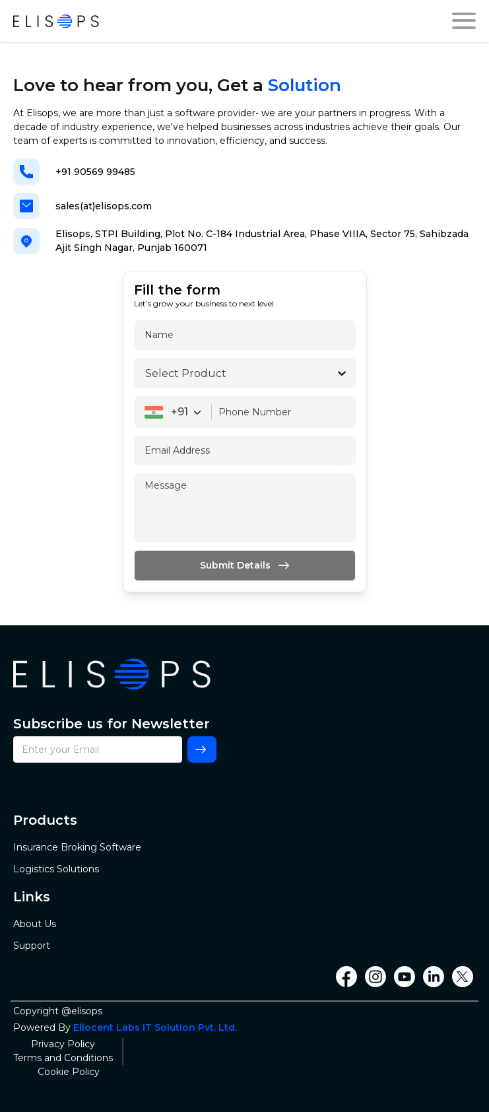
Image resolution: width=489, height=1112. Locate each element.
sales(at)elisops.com (103, 206)
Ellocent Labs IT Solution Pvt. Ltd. (155, 1027)
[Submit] (245, 565)
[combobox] (173, 412)
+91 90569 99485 (95, 172)
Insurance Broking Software (77, 847)
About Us (34, 924)
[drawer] (464, 21)
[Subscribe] (201, 749)
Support (31, 946)
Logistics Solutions (56, 869)
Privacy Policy (63, 1044)
